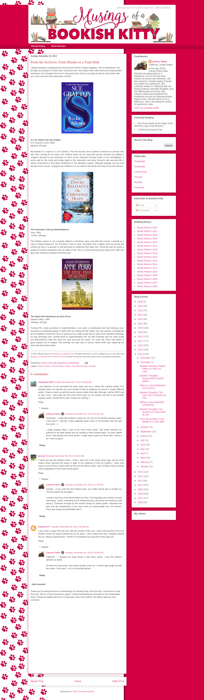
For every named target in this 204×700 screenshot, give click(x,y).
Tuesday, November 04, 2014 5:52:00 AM (70, 527)
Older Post (118, 681)
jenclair (42, 456)
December (145, 357)
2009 (140, 489)
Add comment (39, 584)
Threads (138, 177)
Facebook (139, 187)
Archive (47, 366)
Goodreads (139, 166)
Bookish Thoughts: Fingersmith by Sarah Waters (151, 378)
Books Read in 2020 (147, 235)
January (144, 466)
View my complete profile (146, 108)
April (142, 453)
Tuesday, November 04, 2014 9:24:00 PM (84, 414)
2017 (140, 341)
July (142, 440)
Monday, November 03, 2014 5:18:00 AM (65, 456)
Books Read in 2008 (147, 279)
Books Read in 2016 (147, 249)
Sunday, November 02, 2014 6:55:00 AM (72, 382)
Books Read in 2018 (147, 242)
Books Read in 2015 (147, 253)
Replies (44, 408)
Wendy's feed (59, 357)
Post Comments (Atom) (83, 691)
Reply (41, 402)
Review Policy (38, 46)
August (144, 436)
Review (92, 366)
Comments (142, 210)
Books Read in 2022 (147, 227)
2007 (140, 498)
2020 (140, 328)
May (142, 449)
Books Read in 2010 (147, 271)
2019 (140, 332)
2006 (140, 502)
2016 (140, 345)
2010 (140, 485)
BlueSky (138, 182)
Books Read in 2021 (147, 231)
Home (78, 681)
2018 (140, 336)
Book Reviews (58, 46)
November (145, 362)
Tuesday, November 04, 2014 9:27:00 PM (84, 484)
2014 (40, 366)
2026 (140, 301)
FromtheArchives (80, 366)
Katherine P (44, 527)
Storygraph (139, 161)
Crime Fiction (58, 366)
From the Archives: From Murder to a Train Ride (152, 420)
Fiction (68, 366)
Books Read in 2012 (147, 264)
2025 (140, 306)
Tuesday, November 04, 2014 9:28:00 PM (84, 552)
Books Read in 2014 (147, 257)
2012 (140, 476)
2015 (140, 349)
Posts (140, 205)
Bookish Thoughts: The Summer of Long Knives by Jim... (153, 412)
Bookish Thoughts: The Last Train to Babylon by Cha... (153, 395)
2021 (140, 323)
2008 (140, 493)
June (143, 444)
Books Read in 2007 (147, 282)
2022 (140, 319)
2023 (140, 314)
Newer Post (37, 681)
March (143, 457)
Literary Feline (53, 414)
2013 (140, 472)
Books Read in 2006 (147, 286)
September (146, 431)
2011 (140, 480)
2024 (140, 310)
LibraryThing (140, 171)
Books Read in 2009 (147, 275)
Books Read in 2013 (147, 260)
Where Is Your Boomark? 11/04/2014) (152, 403)
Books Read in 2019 (147, 238)
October (144, 427)
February (145, 462)
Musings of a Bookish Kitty (62, 354)
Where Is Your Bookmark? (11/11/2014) (153, 386)
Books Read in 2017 (147, 246)
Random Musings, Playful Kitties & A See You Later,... (152, 369)
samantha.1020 (45, 382)
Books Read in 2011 (147, 268)
